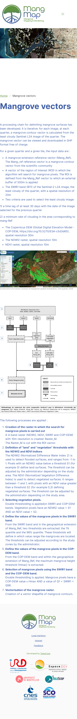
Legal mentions (38, 635)
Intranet (38, 640)
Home (4, 95)
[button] (63, 14)
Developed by (38, 653)
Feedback (38, 645)
